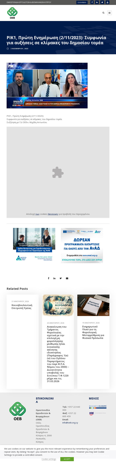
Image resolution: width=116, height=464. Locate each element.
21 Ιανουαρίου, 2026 (20, 307)
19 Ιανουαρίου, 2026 (91, 328)
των (37, 219)
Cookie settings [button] (49, 459)
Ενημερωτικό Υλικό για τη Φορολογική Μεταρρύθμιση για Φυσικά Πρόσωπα (93, 337)
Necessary (53, 219)
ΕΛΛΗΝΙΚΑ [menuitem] (82, 2)
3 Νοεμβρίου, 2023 (19, 54)
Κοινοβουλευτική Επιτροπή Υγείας (22, 312)
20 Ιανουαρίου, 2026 (55, 328)
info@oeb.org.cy (70, 428)
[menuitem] (82, 2)
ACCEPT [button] (67, 459)
